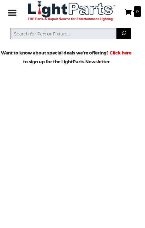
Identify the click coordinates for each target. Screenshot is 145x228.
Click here (120, 53)
